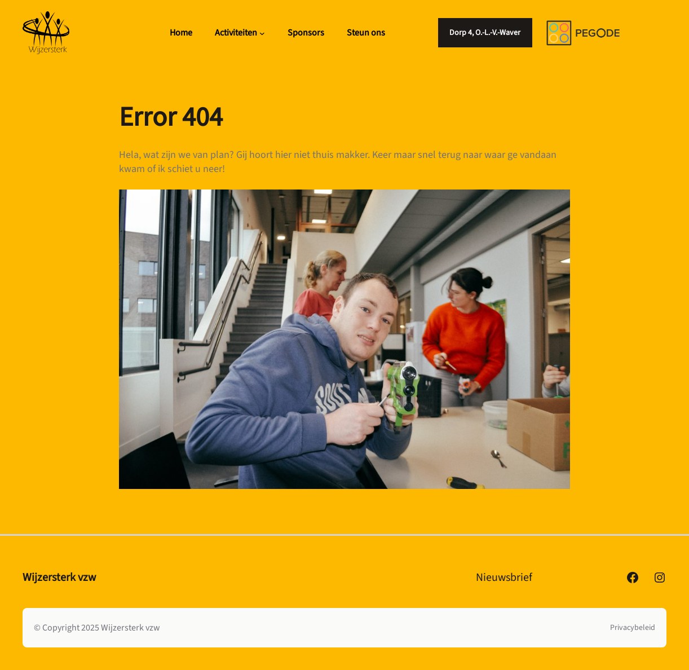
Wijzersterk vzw (59, 577)
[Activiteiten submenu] (262, 33)
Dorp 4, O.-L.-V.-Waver (484, 32)
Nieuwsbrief (504, 577)
